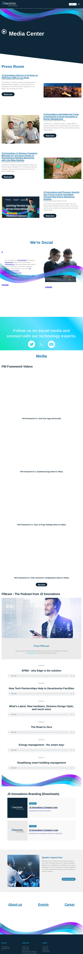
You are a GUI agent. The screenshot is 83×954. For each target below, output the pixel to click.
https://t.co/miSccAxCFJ (12, 270)
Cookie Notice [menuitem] (25, 948)
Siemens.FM (32, 653)
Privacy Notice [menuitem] (25, 950)
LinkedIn (48, 287)
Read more (8, 94)
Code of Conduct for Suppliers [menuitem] (29, 953)
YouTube (5, 285)
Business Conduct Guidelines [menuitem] (29, 951)
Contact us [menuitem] (45, 948)
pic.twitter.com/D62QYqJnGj (13, 273)
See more (41, 584)
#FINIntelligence (10, 264)
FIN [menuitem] (2, 950)
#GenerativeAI (9, 262)
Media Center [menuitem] (25, 946)
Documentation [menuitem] (46, 951)
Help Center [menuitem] (45, 946)
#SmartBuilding (22, 260)
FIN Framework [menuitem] (5, 946)
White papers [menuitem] (45, 950)
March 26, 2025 (30, 276)
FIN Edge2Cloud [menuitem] (6, 948)
